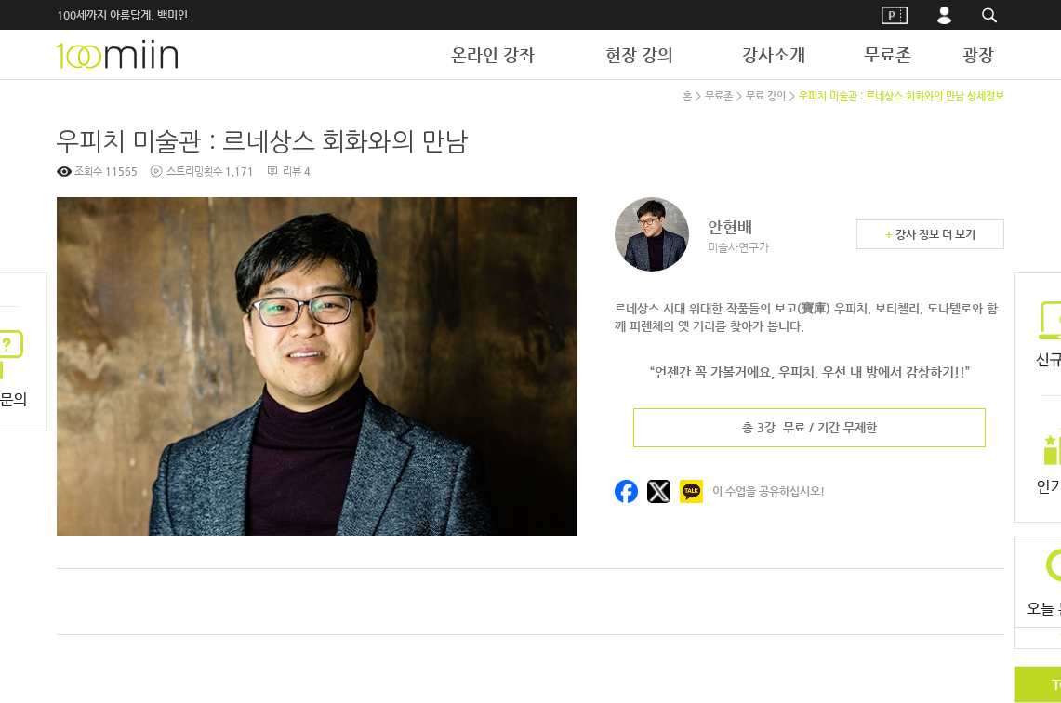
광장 (978, 54)
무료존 (887, 54)
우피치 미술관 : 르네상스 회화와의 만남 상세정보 (901, 96)
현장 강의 (639, 54)
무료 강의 (766, 96)
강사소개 (773, 54)
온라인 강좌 (493, 54)
